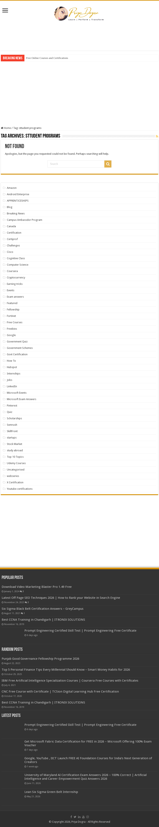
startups (12, 437)
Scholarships (14, 418)
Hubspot (12, 367)
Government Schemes (20, 347)
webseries (13, 476)
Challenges (13, 245)
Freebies (12, 328)
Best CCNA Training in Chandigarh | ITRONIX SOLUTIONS (43, 619)
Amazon (12, 187)
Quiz (9, 412)
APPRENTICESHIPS (18, 200)
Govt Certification (17, 354)
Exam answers (15, 296)
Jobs (9, 379)
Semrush (12, 424)
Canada (11, 226)
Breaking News (16, 213)
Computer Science (17, 264)
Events (10, 290)
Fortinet (11, 315)
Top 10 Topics (15, 456)
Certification (14, 232)
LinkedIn (12, 386)
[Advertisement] (79, 37)
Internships (13, 373)
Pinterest (12, 405)
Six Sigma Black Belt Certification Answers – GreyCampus (42, 609)
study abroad (15, 450)
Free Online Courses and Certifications (47, 57)
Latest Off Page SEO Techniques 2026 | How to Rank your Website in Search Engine (61, 598)
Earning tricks (15, 283)
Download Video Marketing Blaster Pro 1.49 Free (37, 587)
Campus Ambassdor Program (24, 219)
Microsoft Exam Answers (21, 399)
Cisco (10, 251)
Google (11, 335)
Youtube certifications (20, 488)
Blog (9, 207)
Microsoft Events (16, 392)
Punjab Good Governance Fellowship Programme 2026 (40, 659)
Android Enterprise (18, 194)
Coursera (12, 271)
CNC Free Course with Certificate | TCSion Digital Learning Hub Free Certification (60, 691)
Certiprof (12, 239)
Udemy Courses (16, 463)
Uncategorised (15, 469)
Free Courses (14, 322)
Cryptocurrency (16, 277)
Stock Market (14, 444)
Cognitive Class (16, 258)
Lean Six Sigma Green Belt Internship (51, 792)
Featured (12, 303)
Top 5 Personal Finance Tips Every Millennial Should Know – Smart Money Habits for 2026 (66, 669)
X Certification (15, 482)
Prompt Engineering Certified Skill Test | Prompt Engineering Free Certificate (80, 630)
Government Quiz (17, 341)
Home (6, 128)
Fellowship (13, 309)
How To (11, 360)
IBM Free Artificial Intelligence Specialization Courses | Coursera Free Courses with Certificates (70, 680)
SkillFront (12, 431)
